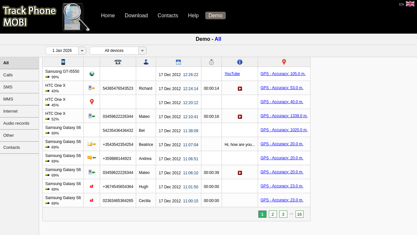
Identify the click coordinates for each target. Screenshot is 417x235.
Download (136, 15)
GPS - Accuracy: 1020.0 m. (284, 130)
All (6, 62)
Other (8, 135)
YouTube (232, 73)
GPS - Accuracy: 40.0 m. (282, 102)
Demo (215, 15)
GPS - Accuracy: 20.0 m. (282, 144)
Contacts (168, 15)
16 (299, 214)
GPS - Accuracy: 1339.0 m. (284, 116)
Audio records (16, 123)
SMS (7, 87)
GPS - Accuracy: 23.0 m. (282, 186)
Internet (10, 111)
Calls (8, 74)
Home (108, 15)
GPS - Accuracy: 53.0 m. (282, 88)
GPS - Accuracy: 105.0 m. (283, 73)
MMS (8, 99)
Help (193, 15)
